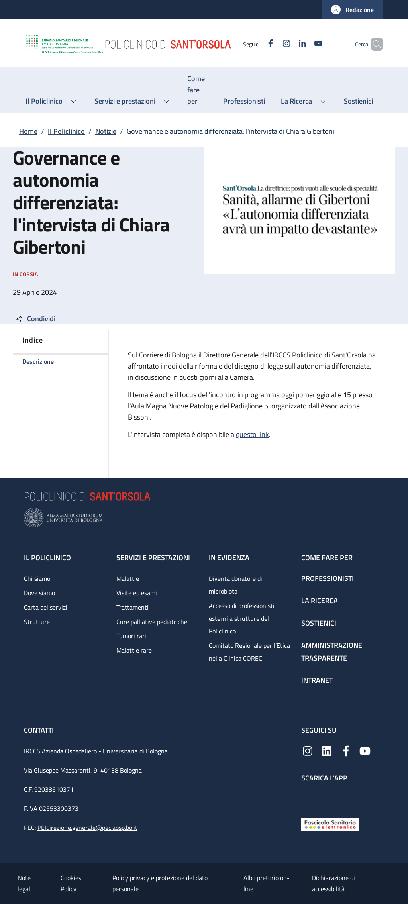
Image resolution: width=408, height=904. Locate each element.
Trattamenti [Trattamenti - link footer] (132, 607)
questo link (252, 434)
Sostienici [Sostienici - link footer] (318, 623)
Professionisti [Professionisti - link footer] (327, 578)
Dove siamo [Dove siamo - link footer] (39, 593)
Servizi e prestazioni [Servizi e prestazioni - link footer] (153, 557)
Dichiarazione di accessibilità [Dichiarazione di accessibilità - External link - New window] (333, 883)
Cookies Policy (71, 883)
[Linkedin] (289, 44)
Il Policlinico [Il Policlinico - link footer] (47, 557)
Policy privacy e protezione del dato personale (160, 883)
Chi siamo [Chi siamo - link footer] (37, 578)
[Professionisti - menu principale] (244, 101)
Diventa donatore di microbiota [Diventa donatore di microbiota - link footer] (235, 585)
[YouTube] (305, 44)
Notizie (105, 131)
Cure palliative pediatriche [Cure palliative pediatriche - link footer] (151, 621)
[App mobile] (307, 797)
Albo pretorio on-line (266, 883)
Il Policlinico (66, 131)
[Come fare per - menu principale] (197, 90)
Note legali (25, 883)
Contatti (39, 730)
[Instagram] (273, 44)
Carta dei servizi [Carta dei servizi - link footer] (45, 607)
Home (28, 131)
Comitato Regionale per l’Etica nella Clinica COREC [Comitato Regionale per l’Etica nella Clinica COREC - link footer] (249, 652)
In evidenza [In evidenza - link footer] (229, 557)
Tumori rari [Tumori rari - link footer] (131, 636)
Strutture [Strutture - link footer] (37, 621)
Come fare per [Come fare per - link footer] (327, 557)
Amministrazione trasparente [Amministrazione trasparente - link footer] (331, 651)
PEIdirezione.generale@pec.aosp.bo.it (87, 827)
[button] (352, 9)
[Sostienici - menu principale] (358, 101)
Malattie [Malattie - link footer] (127, 578)
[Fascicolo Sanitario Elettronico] (330, 823)
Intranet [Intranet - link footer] (317, 680)
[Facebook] (257, 44)
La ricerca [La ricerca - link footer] (319, 600)
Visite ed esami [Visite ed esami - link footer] (136, 593)
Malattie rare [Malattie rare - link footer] (134, 650)
